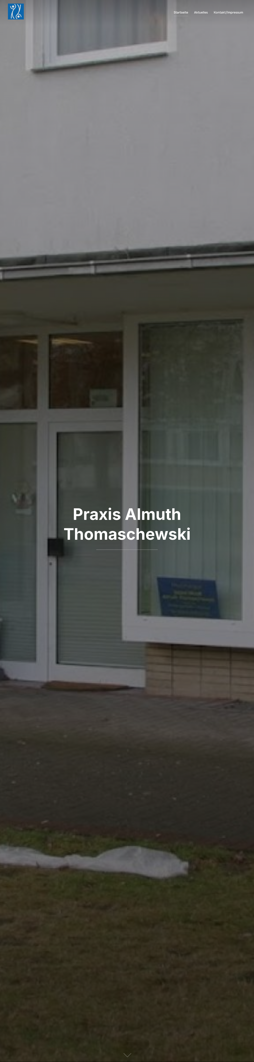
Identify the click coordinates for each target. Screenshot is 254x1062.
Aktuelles (201, 12)
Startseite (181, 12)
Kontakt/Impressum (228, 12)
